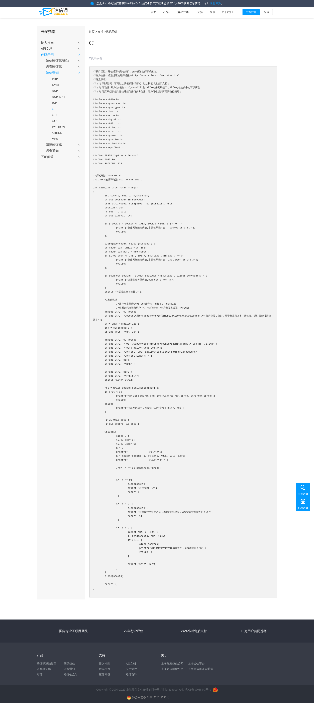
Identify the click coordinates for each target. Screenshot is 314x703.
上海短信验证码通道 (200, 669)
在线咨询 (303, 494)
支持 (200, 12)
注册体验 (215, 3)
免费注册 (251, 12)
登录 (267, 12)
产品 (167, 12)
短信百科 (131, 674)
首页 (154, 12)
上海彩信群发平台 (172, 669)
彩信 (39, 674)
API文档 (131, 663)
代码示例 (104, 669)
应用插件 (131, 669)
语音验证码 (44, 669)
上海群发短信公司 (172, 663)
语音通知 (69, 669)
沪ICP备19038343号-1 (198, 689)
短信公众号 (71, 674)
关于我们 (227, 12)
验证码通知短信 (46, 663)
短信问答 (104, 674)
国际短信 (69, 663)
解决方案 (184, 12)
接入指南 (104, 663)
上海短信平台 (196, 663)
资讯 (212, 12)
